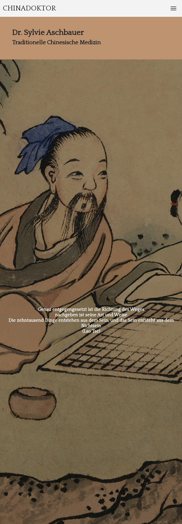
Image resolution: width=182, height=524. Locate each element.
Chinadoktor (29, 8)
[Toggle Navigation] (173, 8)
